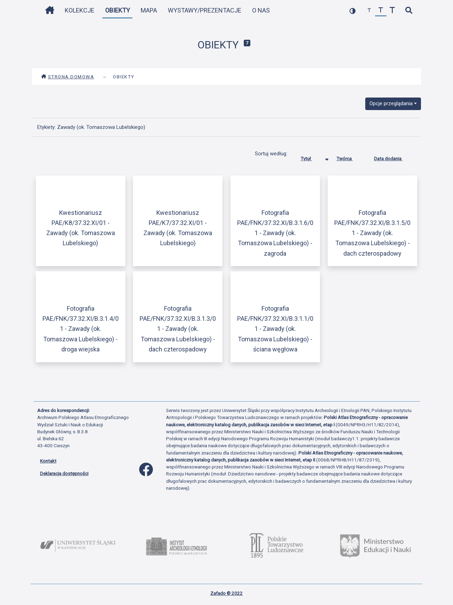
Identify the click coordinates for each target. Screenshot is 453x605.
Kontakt (48, 461)
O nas (261, 10)
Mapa (149, 10)
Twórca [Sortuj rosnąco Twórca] (349, 157)
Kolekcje (79, 10)
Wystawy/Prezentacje (204, 10)
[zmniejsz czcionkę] (369, 10)
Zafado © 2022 (226, 593)
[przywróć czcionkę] (380, 10)
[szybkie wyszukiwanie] (409, 10)
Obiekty (117, 10)
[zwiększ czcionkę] (392, 10)
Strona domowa (67, 76)
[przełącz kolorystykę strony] (352, 10)
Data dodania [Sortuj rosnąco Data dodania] (393, 157)
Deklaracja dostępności (64, 473)
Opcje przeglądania (391, 103)
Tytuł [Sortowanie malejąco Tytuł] (311, 157)
